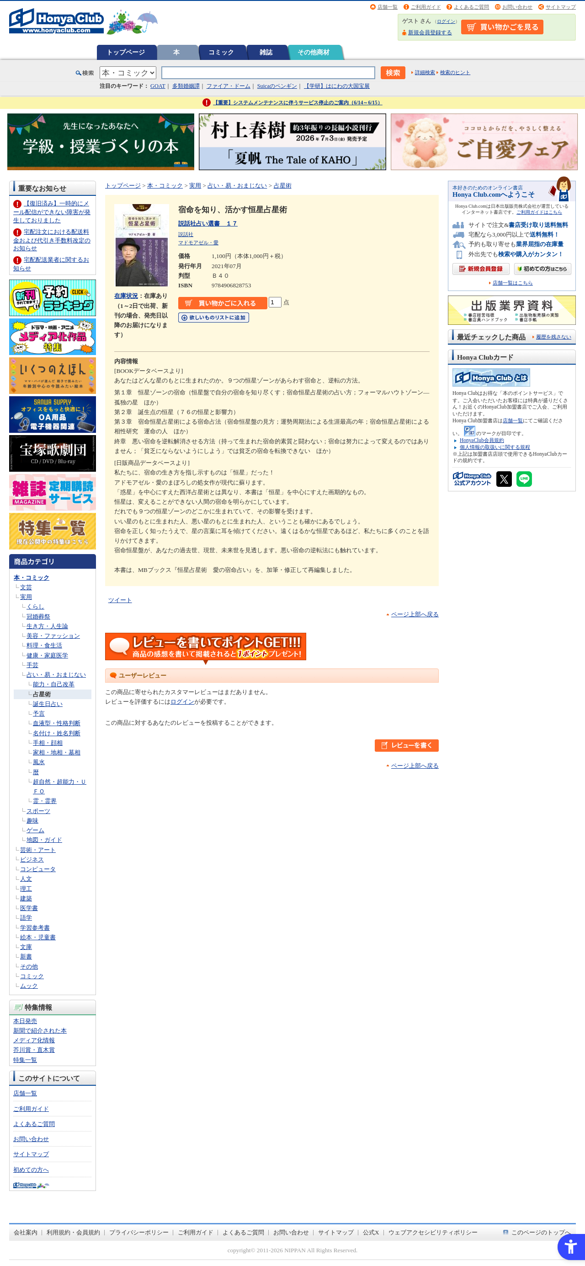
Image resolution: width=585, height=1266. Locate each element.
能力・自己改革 (53, 684)
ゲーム (35, 830)
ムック (29, 985)
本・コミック (31, 577)
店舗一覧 (388, 7)
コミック (221, 52)
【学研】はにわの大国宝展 (337, 86)
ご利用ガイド (426, 7)
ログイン (446, 21)
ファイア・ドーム (228, 86)
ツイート (120, 600)
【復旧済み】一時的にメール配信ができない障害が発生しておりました (51, 211)
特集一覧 (25, 1059)
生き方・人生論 (47, 626)
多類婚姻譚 (186, 86)
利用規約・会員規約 (73, 1232)
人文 (26, 878)
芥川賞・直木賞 (34, 1049)
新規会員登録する (430, 32)
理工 (26, 888)
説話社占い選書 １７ (208, 223)
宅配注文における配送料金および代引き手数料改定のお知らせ (51, 240)
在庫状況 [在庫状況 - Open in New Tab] (126, 295)
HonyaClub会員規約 (482, 440)
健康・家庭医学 (47, 655)
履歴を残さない (553, 336)
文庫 (26, 946)
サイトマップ (561, 7)
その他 (29, 966)
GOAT (157, 86)
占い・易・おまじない (56, 674)
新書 (26, 956)
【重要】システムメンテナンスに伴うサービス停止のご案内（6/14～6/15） (298, 102)
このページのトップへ (541, 1232)
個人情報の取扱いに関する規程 (495, 447)
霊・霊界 (45, 800)
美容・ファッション (53, 635)
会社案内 (25, 1232)
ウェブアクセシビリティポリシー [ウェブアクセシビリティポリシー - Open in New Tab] (433, 1232)
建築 (26, 898)
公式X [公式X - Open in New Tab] (371, 1232)
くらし (35, 606)
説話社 (185, 234)
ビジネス (32, 859)
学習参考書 (35, 927)
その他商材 (314, 52)
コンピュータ (38, 869)
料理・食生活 (44, 645)
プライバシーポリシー (139, 1232)
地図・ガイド (44, 839)
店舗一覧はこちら (513, 283)
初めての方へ (31, 1169)
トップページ (125, 52)
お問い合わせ (517, 7)
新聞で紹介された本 (40, 1030)
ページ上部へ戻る (415, 614)
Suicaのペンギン (277, 86)
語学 (26, 917)
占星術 (42, 694)
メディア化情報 (34, 1040)
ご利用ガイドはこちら (539, 212)
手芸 (32, 665)
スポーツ (38, 811)
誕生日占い (48, 703)
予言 (39, 713)
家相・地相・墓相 (56, 752)
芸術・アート (38, 849)
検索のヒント (455, 72)
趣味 (32, 820)
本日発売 (25, 1021)
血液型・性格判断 (56, 723)
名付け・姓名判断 (56, 733)
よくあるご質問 (471, 7)
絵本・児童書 (38, 937)
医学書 (29, 908)
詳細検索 (425, 72)
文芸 (26, 587)
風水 (39, 762)
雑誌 (266, 52)
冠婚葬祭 (38, 616)
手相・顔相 (48, 742)
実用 (26, 596)
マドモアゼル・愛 (198, 242)
